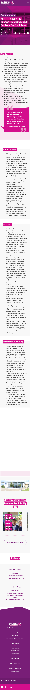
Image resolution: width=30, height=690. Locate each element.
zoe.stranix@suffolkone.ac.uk (15, 578)
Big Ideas (15, 635)
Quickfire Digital (12, 681)
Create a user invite (15, 668)
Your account (15, 671)
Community (15, 633)
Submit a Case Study (15, 666)
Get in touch (15, 650)
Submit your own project (15, 542)
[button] (6, 535)
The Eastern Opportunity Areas (15, 638)
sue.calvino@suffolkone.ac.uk (15, 599)
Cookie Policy (15, 653)
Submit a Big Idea (15, 663)
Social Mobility (15, 648)
